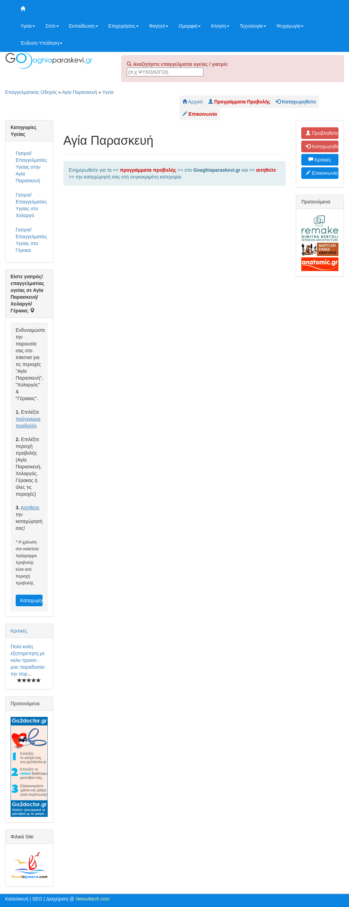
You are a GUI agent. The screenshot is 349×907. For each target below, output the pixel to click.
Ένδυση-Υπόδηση (41, 43)
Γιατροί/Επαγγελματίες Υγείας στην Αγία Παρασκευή (31, 167)
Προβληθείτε (322, 133)
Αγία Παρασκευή (79, 92)
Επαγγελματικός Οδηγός (31, 92)
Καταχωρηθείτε (31, 600)
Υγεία (27, 26)
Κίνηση (220, 26)
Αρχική (192, 101)
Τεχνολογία (253, 26)
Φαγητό (158, 26)
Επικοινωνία (322, 173)
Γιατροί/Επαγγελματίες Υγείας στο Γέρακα (31, 240)
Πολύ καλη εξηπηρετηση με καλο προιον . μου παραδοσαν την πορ (28, 660)
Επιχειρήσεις (123, 26)
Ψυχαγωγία (290, 26)
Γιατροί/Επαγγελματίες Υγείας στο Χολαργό (31, 205)
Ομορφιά (190, 26)
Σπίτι (52, 26)
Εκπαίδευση (83, 26)
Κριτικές (19, 631)
